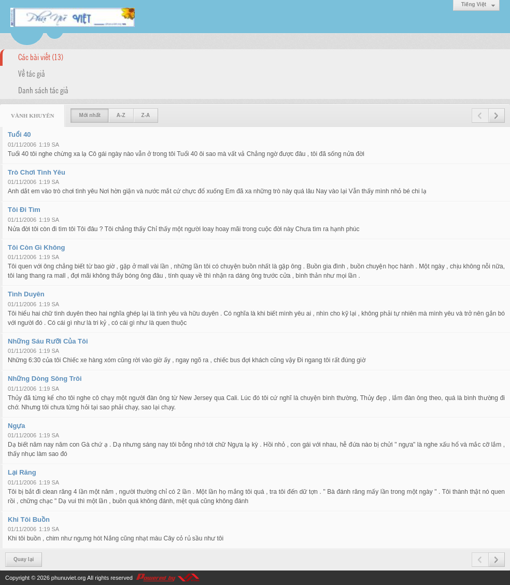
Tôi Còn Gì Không (36, 247)
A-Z (121, 115)
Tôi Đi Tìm (24, 209)
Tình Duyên (26, 294)
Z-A (145, 115)
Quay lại (23, 559)
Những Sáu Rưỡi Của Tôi (48, 341)
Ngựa (16, 426)
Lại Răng (22, 472)
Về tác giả (31, 73)
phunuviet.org (68, 578)
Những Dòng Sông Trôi (45, 378)
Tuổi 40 (19, 134)
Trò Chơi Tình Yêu (36, 172)
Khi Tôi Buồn (29, 519)
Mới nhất (89, 115)
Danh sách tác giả (43, 89)
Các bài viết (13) (40, 56)
